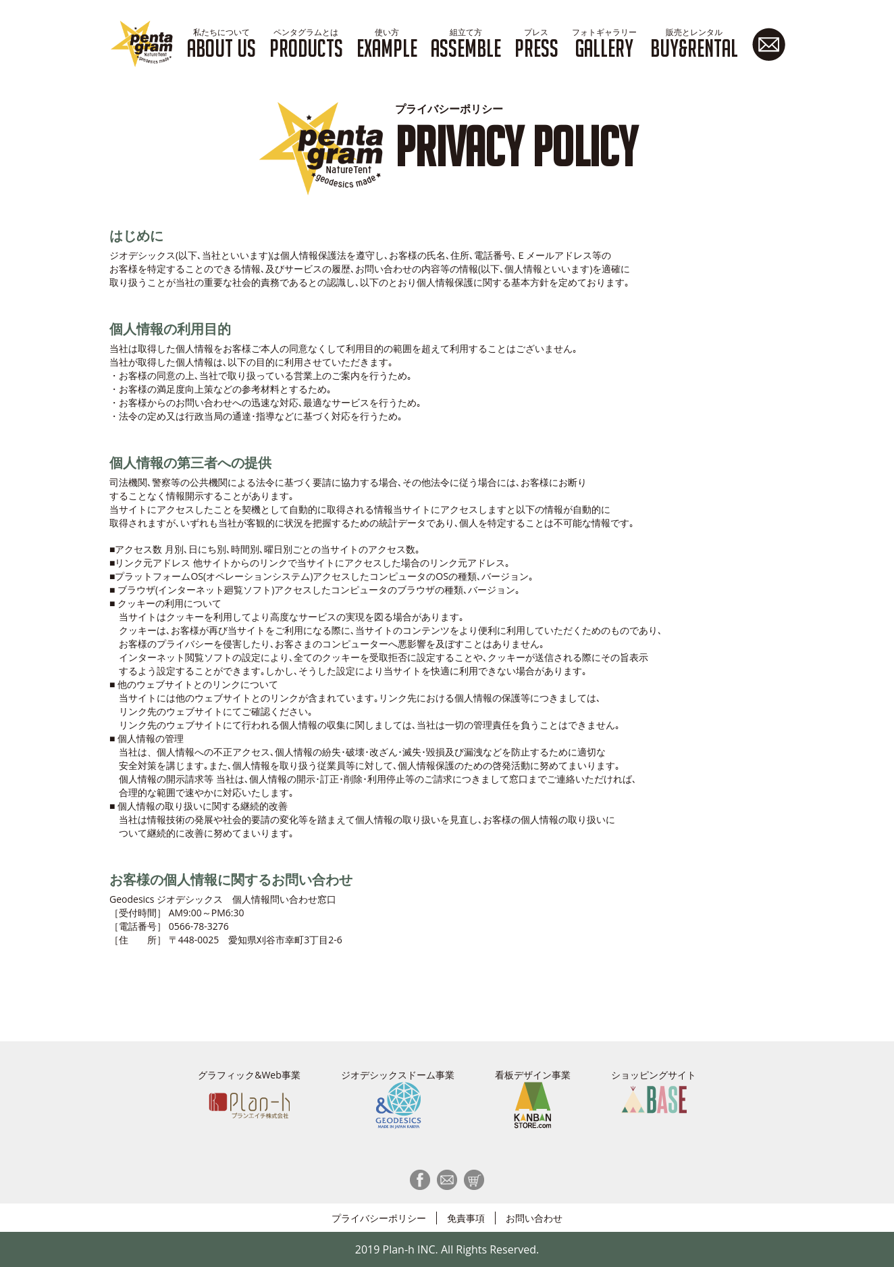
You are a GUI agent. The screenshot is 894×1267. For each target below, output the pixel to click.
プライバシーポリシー (379, 1218)
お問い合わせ (534, 1218)
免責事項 (466, 1218)
